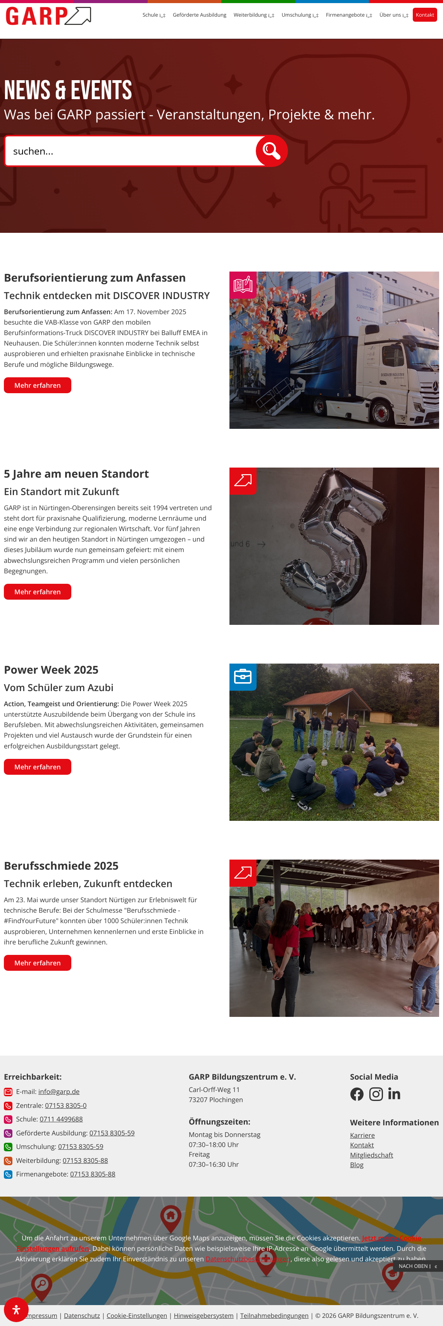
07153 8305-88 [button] (85, 1160)
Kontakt (418, 19)
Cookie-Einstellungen (137, 1315)
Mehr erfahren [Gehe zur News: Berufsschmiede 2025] (37, 962)
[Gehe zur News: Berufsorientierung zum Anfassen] (334, 350)
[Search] (136, 150)
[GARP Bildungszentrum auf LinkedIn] (394, 1095)
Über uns (387, 19)
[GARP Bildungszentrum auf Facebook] (357, 1095)
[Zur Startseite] (55, 20)
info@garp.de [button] (58, 1091)
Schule (147, 19)
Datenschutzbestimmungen (248, 1258)
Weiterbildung (247, 19)
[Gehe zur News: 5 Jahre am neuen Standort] (334, 546)
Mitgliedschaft (371, 1155)
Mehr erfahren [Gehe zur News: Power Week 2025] (37, 766)
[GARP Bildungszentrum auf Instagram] (376, 1095)
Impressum (40, 1315)
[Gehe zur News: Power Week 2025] (334, 742)
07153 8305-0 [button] (65, 1105)
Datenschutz (82, 1315)
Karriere (362, 1135)
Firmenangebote (342, 19)
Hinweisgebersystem (203, 1315)
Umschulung (293, 19)
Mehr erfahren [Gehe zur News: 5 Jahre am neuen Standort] (37, 591)
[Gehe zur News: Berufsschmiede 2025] (334, 938)
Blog (357, 1164)
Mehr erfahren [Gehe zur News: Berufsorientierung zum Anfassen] (37, 385)
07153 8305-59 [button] (112, 1132)
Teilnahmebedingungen (274, 1315)
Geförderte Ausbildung (193, 19)
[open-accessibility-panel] (16, 1309)
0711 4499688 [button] (61, 1118)
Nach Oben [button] (418, 1265)
